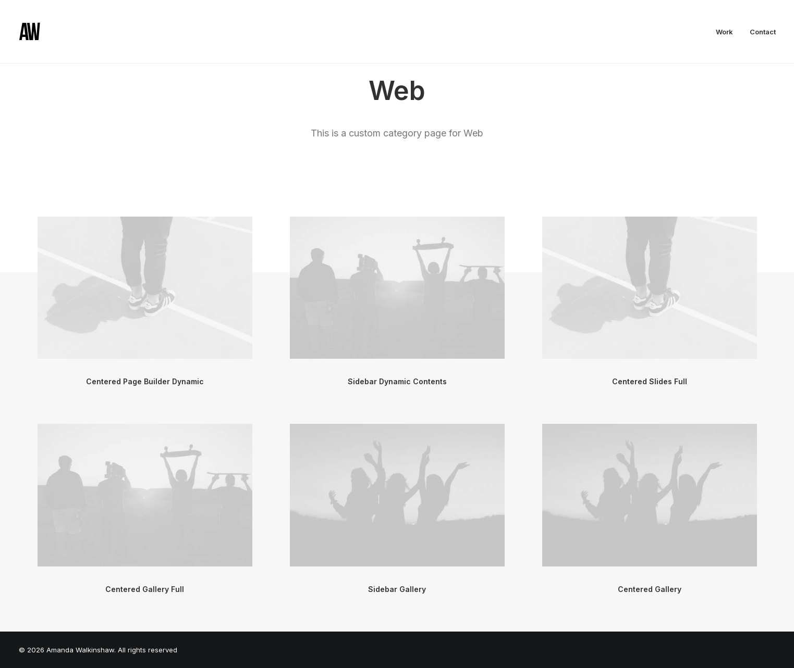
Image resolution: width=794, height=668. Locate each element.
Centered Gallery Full (144, 589)
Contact (763, 32)
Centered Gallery (649, 589)
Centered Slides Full (649, 381)
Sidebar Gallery (397, 589)
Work (724, 32)
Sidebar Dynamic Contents (397, 381)
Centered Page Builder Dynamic (145, 381)
